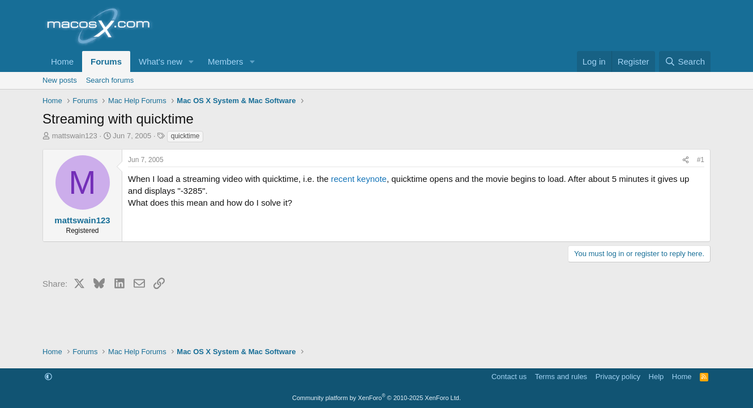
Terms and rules (561, 376)
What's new (160, 61)
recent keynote (359, 179)
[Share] (685, 160)
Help (656, 376)
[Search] (685, 61)
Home (62, 61)
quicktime (185, 136)
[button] (191, 61)
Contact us (509, 376)
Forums (106, 61)
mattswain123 (74, 135)
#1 (700, 160)
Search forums (110, 80)
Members (225, 61)
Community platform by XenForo (376, 397)
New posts (59, 80)
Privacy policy (618, 376)
